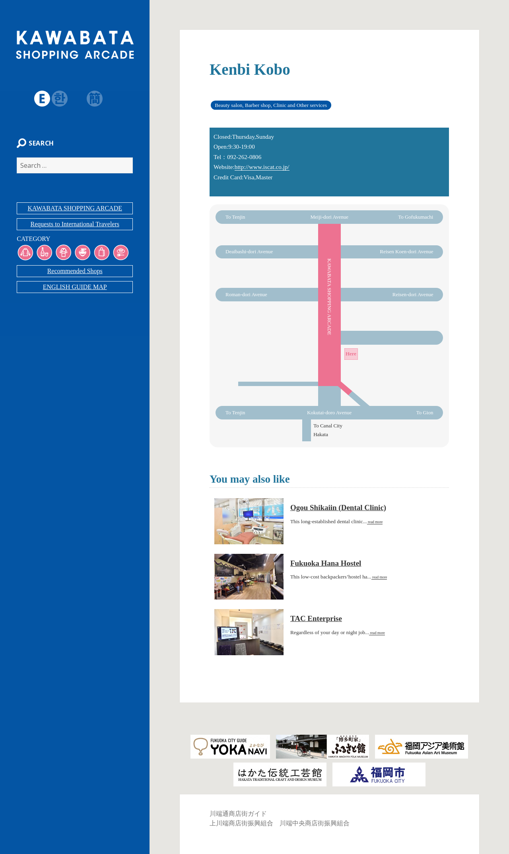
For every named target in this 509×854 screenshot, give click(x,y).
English (41, 99)
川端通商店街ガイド (238, 813)
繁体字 (76, 99)
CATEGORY (32, 240)
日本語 (23, 99)
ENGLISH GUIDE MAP (75, 288)
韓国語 (58, 99)
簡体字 (93, 99)
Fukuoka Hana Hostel (325, 563)
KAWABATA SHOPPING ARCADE (75, 209)
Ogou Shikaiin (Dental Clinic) (338, 507)
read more (375, 522)
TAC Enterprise (316, 618)
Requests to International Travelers (74, 225)
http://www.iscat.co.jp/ (262, 166)
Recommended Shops (75, 272)
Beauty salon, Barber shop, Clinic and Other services (271, 105)
